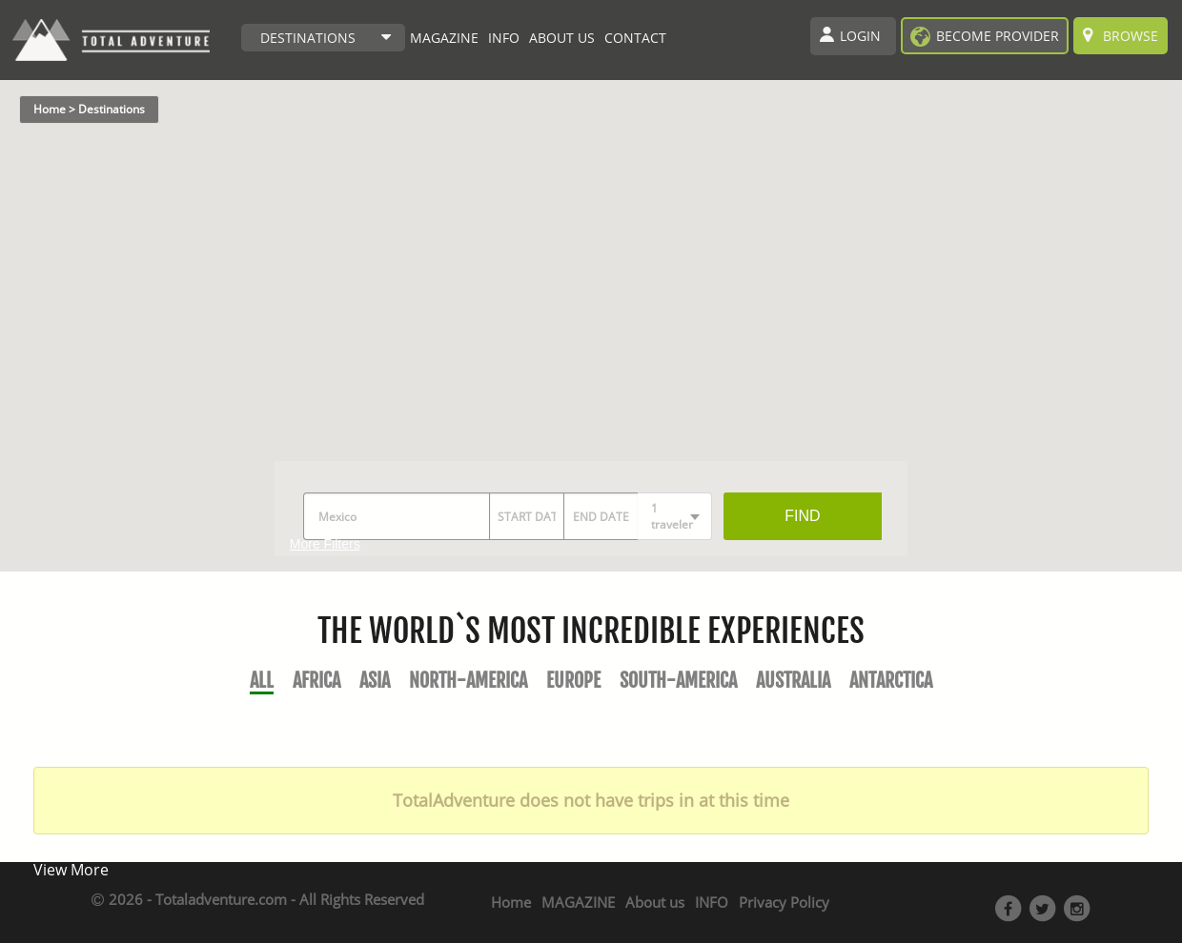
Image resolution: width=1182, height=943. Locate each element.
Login (860, 36)
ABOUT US (562, 38)
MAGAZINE (444, 38)
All (262, 680)
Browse (1120, 36)
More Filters (325, 544)
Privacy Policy (784, 902)
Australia (793, 680)
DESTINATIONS (308, 38)
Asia (374, 680)
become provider (997, 36)
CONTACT (635, 38)
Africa (316, 680)
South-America (678, 680)
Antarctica (890, 680)
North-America (468, 680)
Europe (573, 680)
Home (511, 902)
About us (654, 902)
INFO (504, 38)
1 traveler (672, 516)
